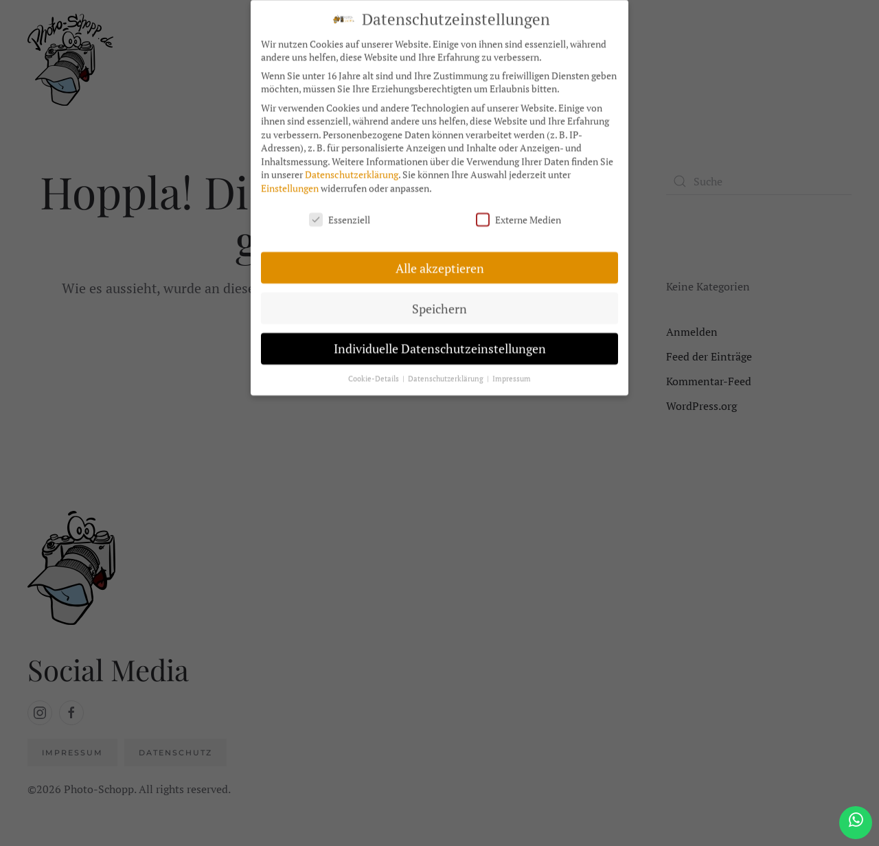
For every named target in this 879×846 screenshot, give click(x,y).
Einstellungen (290, 181)
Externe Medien (518, 212)
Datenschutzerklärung (351, 167)
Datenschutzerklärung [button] (447, 372)
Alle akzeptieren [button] (440, 261)
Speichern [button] (439, 302)
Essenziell (339, 212)
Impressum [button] (511, 372)
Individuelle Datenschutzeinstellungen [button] (440, 342)
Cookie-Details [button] (374, 372)
